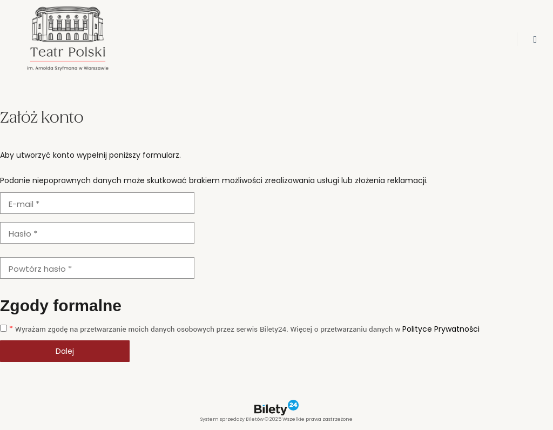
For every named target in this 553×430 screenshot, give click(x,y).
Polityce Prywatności (441, 329)
